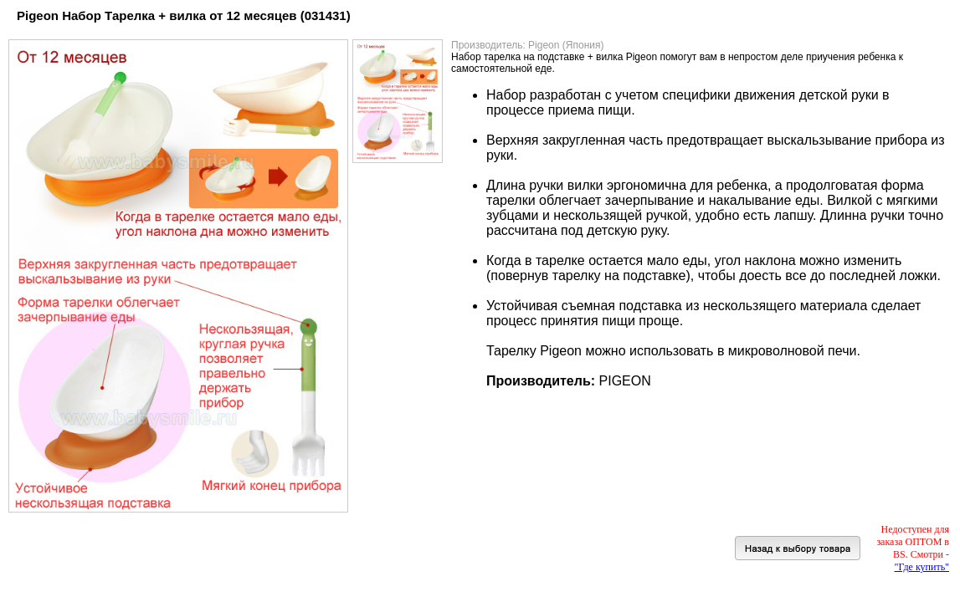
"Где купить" (922, 567)
